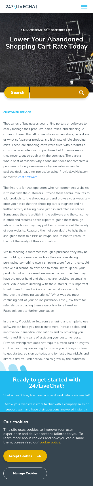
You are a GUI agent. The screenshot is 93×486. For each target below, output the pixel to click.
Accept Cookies (20, 456)
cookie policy (50, 442)
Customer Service (17, 112)
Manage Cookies (25, 473)
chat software (27, 177)
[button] (84, 6)
